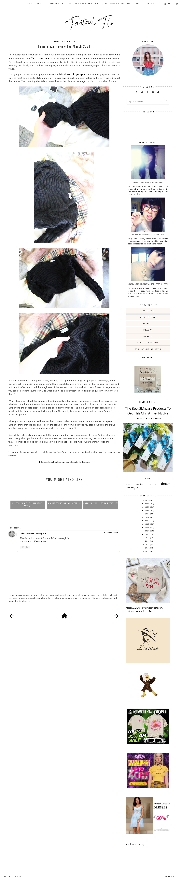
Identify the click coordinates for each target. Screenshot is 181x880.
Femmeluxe (40, 58)
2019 (147, 524)
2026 (147, 500)
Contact (150, 3)
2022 (147, 514)
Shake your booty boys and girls (148, 182)
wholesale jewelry (135, 844)
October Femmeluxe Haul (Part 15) (100, 503)
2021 (147, 517)
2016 (147, 534)
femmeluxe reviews (59, 462)
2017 (147, 531)
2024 (147, 507)
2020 (147, 521)
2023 (147, 510)
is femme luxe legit (71, 462)
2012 (147, 548)
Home (29, 3)
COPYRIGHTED (171, 876)
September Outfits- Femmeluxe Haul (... (28, 504)
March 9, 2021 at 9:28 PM (111, 533)
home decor (148, 317)
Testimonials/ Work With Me (84, 3)
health (148, 336)
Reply (25, 547)
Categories (55, 3)
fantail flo (8, 876)
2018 (147, 527)
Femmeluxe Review (47, 462)
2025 (147, 504)
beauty (148, 330)
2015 (147, 538)
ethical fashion (148, 343)
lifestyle (148, 311)
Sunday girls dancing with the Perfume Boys (148, 284)
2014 (147, 541)
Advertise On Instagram (118, 3)
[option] (28, 497)
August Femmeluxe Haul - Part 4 (64, 503)
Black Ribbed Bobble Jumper (67, 74)
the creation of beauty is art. (34, 533)
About (40, 3)
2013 (147, 544)
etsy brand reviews (148, 349)
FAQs (138, 3)
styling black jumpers (83, 462)
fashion (148, 323)
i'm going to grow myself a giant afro (148, 234)
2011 (147, 551)
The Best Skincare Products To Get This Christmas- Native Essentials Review (148, 413)
